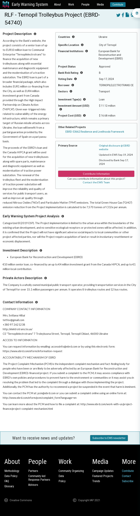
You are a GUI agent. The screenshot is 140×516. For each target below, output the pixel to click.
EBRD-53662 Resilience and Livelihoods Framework (94, 131)
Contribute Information (96, 173)
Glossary (9, 486)
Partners (33, 471)
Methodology (11, 471)
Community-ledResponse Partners (39, 477)
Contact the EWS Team (96, 182)
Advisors (33, 485)
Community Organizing (71, 471)
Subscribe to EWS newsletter (109, 438)
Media (100, 4)
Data (61, 476)
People (85, 4)
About (57, 4)
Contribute (117, 4)
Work (71, 4)
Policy (62, 481)
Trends (96, 481)
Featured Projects (102, 476)
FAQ (6, 481)
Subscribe (127, 481)
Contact (126, 476)
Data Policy (11, 476)
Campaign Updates (103, 471)
